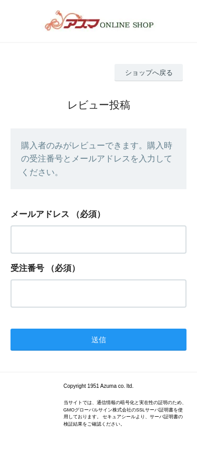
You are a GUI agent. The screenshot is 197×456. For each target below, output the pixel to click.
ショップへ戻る (149, 73)
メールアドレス (40, 214)
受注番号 (27, 268)
